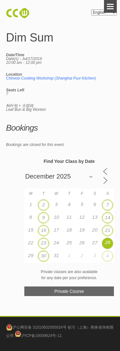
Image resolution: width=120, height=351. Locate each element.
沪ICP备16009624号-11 (38, 335)
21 (107, 230)
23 (43, 243)
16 (43, 230)
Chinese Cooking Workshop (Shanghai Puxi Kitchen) (51, 78)
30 (43, 255)
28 (107, 242)
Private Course (69, 291)
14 (107, 217)
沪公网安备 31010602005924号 (39, 327)
